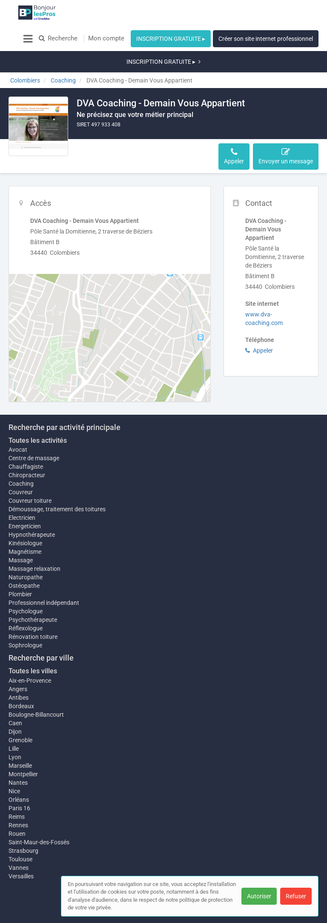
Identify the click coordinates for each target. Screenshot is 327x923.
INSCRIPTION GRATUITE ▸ (170, 38)
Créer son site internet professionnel (265, 38)
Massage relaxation (34, 543)
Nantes (18, 761)
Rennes (18, 804)
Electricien (22, 487)
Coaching (21, 453)
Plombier (20, 568)
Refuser (296, 896)
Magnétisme (25, 526)
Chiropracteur (27, 445)
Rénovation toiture (33, 611)
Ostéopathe (24, 560)
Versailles (21, 855)
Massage (21, 534)
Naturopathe (26, 551)
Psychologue (26, 585)
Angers (18, 663)
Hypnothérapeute (32, 504)
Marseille (20, 740)
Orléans (19, 778)
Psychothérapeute (33, 594)
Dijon (15, 706)
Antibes (19, 672)
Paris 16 (19, 786)
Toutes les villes (33, 645)
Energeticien (25, 496)
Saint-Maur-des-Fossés (39, 821)
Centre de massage (34, 428)
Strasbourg (23, 829)
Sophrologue (25, 619)
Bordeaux (21, 680)
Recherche (58, 38)
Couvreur (21, 462)
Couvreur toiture (30, 470)
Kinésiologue (25, 513)
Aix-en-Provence (30, 655)
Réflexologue (26, 602)
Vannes (19, 846)
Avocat (18, 419)
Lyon (15, 731)
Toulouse (20, 838)
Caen (15, 697)
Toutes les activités (38, 411)
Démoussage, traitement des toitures (57, 479)
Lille (14, 723)
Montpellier (23, 748)
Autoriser (259, 896)
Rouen (17, 812)
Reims (17, 795)
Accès (90, 130)
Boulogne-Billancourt (36, 689)
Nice (14, 769)
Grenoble (20, 714)
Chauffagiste (26, 436)
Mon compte (106, 38)
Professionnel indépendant (44, 577)
